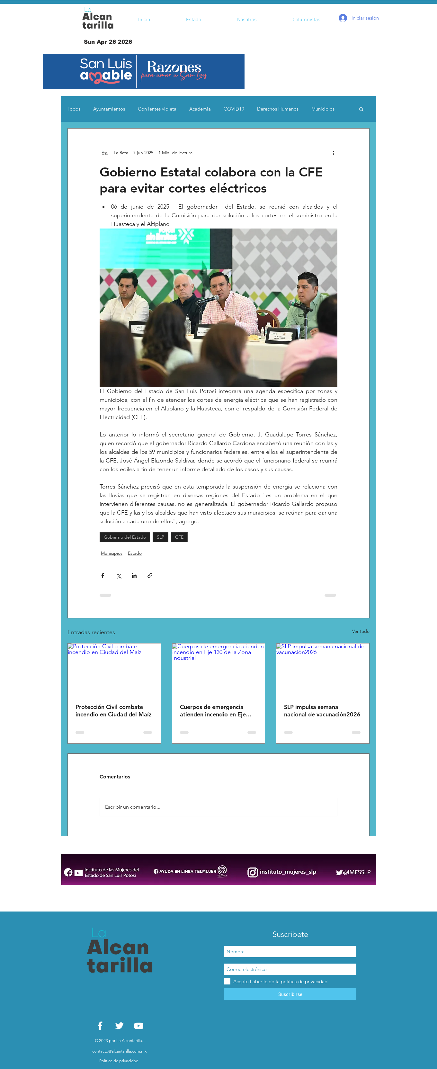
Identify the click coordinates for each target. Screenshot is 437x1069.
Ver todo (361, 631)
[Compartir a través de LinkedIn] (134, 575)
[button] (144, 71)
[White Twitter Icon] (119, 1025)
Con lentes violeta (157, 109)
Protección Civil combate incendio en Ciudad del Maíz (114, 710)
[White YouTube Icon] (138, 1025)
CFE (179, 537)
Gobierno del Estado (125, 537)
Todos (73, 109)
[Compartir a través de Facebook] (103, 575)
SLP (160, 537)
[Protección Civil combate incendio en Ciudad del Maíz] (114, 669)
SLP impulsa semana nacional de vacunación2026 (322, 710)
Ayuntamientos (109, 109)
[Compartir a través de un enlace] (150, 575)
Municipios (322, 109)
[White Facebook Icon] (100, 1025)
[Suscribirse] (290, 994)
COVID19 (234, 109)
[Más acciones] (333, 153)
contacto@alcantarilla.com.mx (119, 1051)
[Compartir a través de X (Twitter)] (118, 575)
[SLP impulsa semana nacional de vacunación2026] (322, 669)
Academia (200, 109)
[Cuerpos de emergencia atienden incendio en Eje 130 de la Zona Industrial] (218, 669)
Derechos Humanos (278, 109)
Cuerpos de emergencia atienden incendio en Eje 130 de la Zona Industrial (213, 710)
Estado (135, 553)
